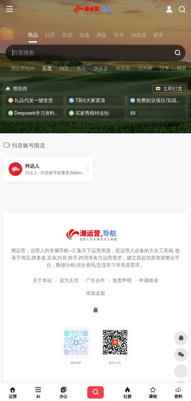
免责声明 (122, 280)
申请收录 (148, 280)
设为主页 (69, 280)
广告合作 (95, 280)
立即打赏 (169, 88)
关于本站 (42, 280)
